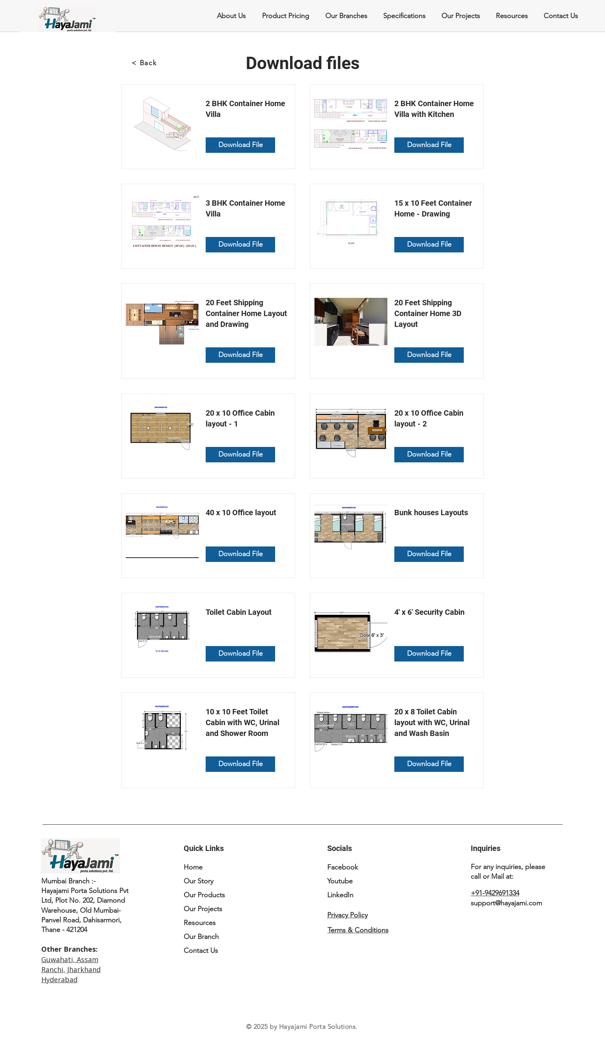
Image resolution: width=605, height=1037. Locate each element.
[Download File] (240, 145)
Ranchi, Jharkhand (71, 969)
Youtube (340, 881)
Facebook (342, 867)
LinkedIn (340, 895)
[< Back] (145, 63)
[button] (346, 16)
